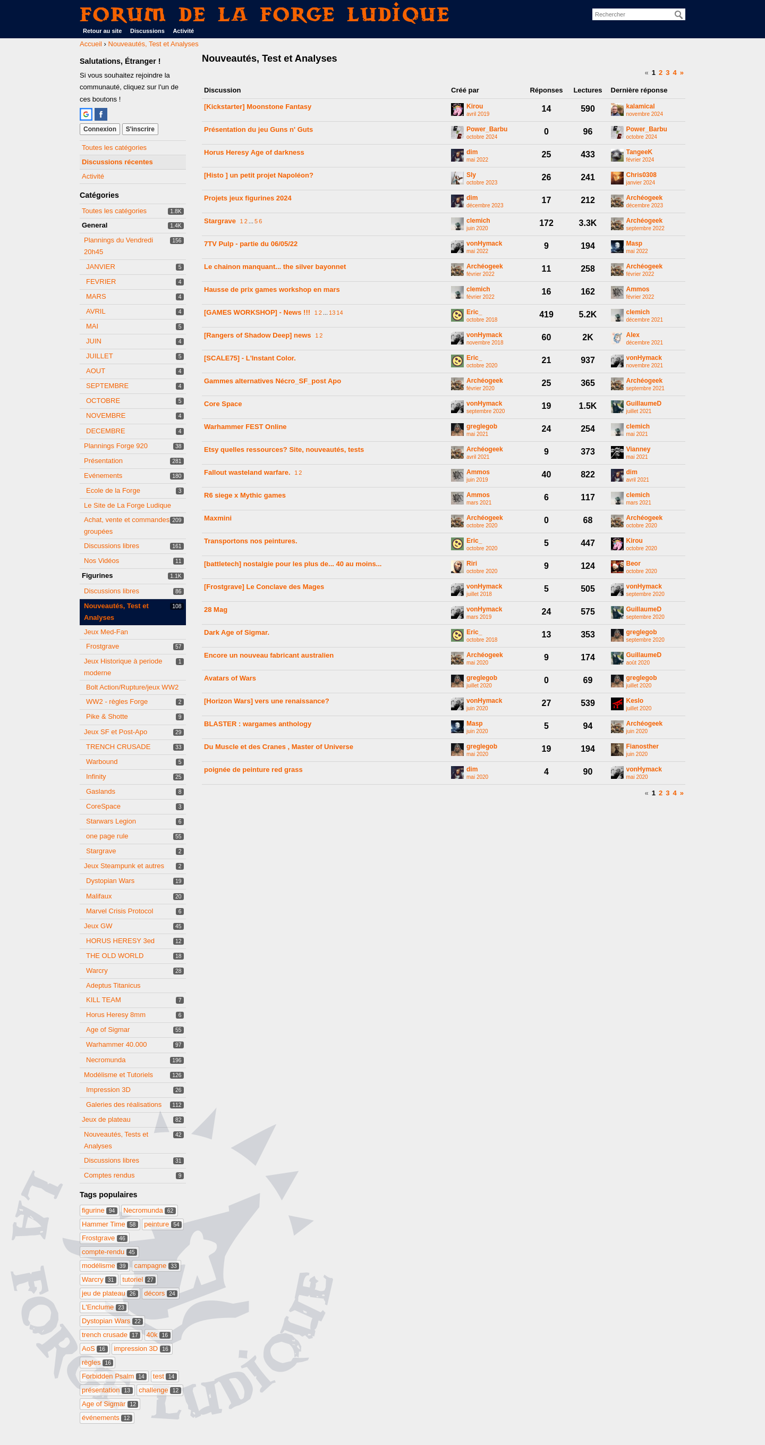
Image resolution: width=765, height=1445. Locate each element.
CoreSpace (103, 806)
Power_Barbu (486, 129)
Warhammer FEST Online (245, 427)
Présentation (103, 461)
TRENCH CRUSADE (118, 747)
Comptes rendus (109, 1175)
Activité (183, 31)
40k (159, 1335)
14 (339, 312)
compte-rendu (109, 1252)
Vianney (638, 449)
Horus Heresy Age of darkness (254, 152)
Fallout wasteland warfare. (247, 472)
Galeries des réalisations (124, 1104)
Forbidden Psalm (114, 1376)
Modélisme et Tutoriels (118, 1075)
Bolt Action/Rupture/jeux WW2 (132, 687)
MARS (96, 296)
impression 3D (142, 1348)
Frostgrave (102, 646)
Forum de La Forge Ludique (265, 14)
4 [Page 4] (675, 73)
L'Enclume (104, 1307)
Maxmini (218, 518)
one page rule (107, 836)
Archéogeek (644, 198)
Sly (471, 175)
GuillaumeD (644, 403)
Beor (633, 563)
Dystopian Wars (110, 881)
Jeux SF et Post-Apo (115, 732)
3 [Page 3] (667, 73)
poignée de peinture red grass (253, 770)
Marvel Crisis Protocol (119, 911)
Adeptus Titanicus (113, 985)
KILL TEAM (103, 1000)
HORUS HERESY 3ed (120, 941)
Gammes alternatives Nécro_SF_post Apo (272, 381)
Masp (634, 243)
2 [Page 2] (660, 73)
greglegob (481, 426)
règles (97, 1362)
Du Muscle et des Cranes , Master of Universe (278, 747)
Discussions (147, 31)
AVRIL (96, 311)
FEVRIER (101, 281)
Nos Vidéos (101, 561)
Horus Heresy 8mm (116, 1015)
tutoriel (139, 1279)
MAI (92, 326)
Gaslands (100, 791)
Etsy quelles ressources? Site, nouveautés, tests (284, 449)
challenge (160, 1390)
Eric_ (474, 312)
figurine (99, 1210)
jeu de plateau (110, 1293)
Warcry (97, 970)
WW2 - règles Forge (117, 701)
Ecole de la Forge (113, 490)
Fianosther (642, 746)
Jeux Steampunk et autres (124, 866)
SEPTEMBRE (107, 386)
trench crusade (111, 1335)
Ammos (638, 289)
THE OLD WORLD (114, 956)
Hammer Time (110, 1224)
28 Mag (215, 610)
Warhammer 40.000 (116, 1044)
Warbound (102, 762)
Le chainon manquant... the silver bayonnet (275, 267)
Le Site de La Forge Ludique (127, 505)
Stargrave (101, 851)
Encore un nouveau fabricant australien (269, 655)
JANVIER (100, 267)
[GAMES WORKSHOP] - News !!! (257, 312)
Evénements (103, 476)
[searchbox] (638, 14)
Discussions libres (111, 546)
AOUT (95, 371)
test (165, 1376)
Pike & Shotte (107, 716)
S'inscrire (140, 129)
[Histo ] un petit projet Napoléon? (258, 175)
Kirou (474, 106)
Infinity (96, 776)
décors (160, 1293)
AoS (95, 1348)
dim (472, 152)
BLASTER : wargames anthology (257, 724)
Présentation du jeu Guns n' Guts (258, 129)
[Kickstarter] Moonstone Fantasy (257, 107)
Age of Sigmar (108, 1030)
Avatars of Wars (230, 678)
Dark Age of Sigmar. (236, 632)
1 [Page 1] (654, 73)
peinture (163, 1224)
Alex (633, 335)
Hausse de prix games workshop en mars (272, 289)
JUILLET (99, 356)
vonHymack (484, 243)
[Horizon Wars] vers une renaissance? (266, 701)
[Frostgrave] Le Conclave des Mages (264, 587)
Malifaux (99, 896)
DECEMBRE (105, 431)
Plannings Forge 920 (116, 446)
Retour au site (102, 31)
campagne (156, 1266)
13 (332, 312)
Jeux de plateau (106, 1119)
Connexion (99, 129)
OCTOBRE (103, 401)
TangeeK (639, 152)
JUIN (93, 341)
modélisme (105, 1266)
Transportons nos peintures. (251, 541)
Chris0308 (641, 175)
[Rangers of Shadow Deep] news (257, 335)
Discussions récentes (117, 162)
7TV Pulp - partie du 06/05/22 (251, 244)
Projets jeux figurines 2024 (248, 198)
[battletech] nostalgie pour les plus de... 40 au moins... (292, 564)
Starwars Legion (111, 821)
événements (107, 1418)
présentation (107, 1390)
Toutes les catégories (114, 148)
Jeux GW (98, 926)
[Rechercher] (679, 15)
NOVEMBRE (105, 415)
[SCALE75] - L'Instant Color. (250, 358)
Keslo (635, 701)
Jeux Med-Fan (106, 632)
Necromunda (105, 1060)
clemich (478, 220)
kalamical (640, 106)
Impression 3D (108, 1090)
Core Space (223, 404)
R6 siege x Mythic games (245, 495)
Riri (471, 563)
